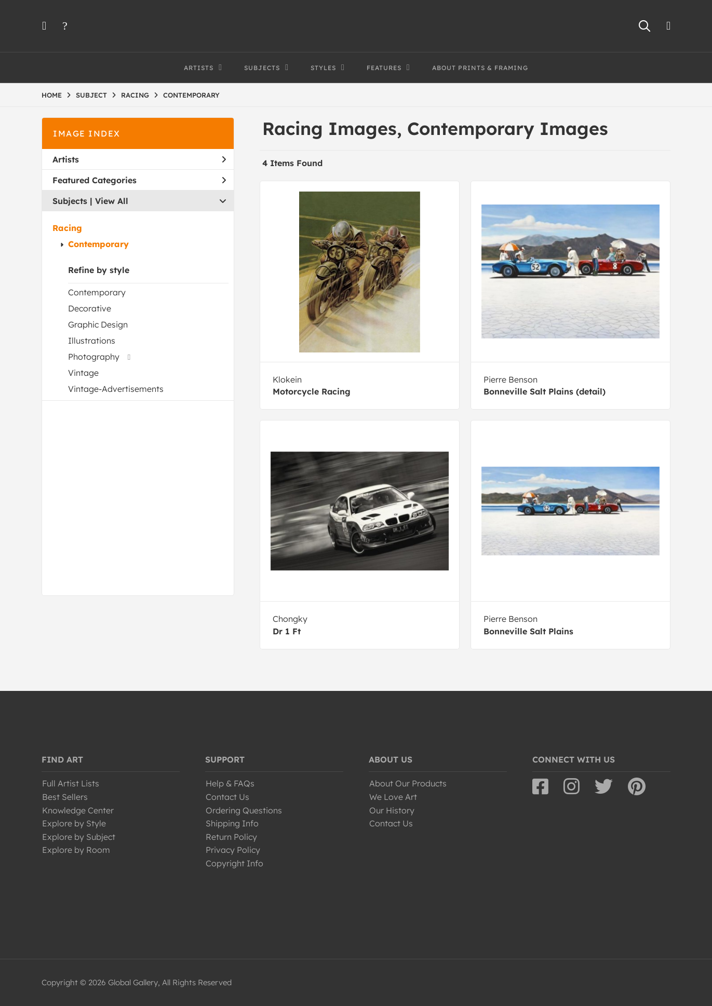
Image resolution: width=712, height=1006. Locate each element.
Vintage (83, 373)
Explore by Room (76, 850)
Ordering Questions (244, 810)
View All (111, 201)
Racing (67, 228)
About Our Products (408, 783)
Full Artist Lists (70, 783)
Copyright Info (234, 863)
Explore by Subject (78, 837)
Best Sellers (65, 797)
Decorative (89, 308)
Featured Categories (139, 180)
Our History (391, 810)
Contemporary (98, 244)
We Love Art (393, 797)
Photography (93, 356)
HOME (52, 95)
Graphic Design (98, 324)
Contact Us (227, 797)
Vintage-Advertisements (116, 389)
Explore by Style (74, 823)
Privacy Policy (233, 850)
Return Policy (231, 837)
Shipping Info (232, 823)
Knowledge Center (78, 810)
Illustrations (91, 340)
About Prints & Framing (480, 68)
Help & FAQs (230, 783)
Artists (139, 159)
